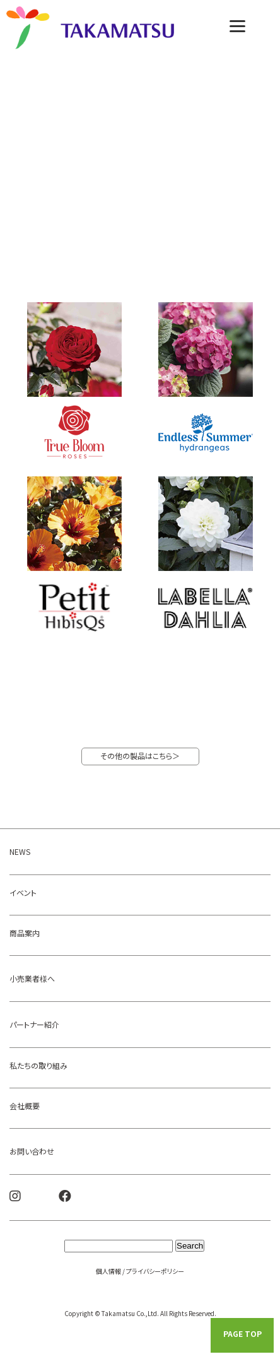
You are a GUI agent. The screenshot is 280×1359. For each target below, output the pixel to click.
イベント (23, 892)
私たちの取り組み (38, 1065)
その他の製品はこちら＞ (140, 755)
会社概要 (24, 1105)
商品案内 (24, 932)
